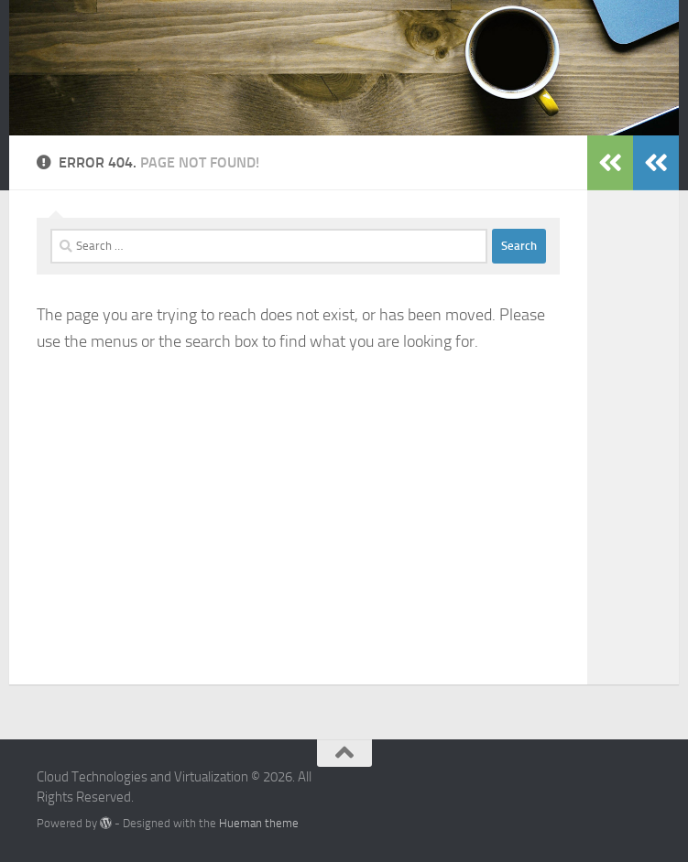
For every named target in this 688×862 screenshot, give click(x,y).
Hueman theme (259, 823)
